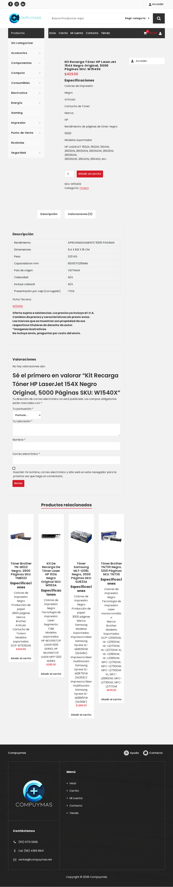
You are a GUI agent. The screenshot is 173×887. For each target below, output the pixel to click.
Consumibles (20, 83)
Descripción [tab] (48, 214)
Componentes (21, 63)
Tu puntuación (23, 409)
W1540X (18, 306)
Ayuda (134, 753)
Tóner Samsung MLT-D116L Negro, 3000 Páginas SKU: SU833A (81, 573)
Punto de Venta (22, 133)
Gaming (16, 113)
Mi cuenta (75, 798)
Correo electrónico (26, 454)
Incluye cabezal (24, 284)
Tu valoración (22, 421)
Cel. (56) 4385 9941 (31, 851)
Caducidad (21, 277)
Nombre (19, 440)
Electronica (19, 93)
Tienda (73, 813)
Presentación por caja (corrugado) (37, 291)
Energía (16, 103)
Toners (84, 188)
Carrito (74, 791)
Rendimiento (22, 243)
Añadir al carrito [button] (21, 658)
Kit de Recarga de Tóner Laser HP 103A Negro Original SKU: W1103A (51, 574)
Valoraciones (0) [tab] (80, 214)
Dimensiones (22, 250)
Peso (17, 257)
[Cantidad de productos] (69, 174)
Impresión (18, 123)
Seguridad (18, 153)
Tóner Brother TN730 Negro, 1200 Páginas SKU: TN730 (111, 569)
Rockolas (17, 143)
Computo (18, 73)
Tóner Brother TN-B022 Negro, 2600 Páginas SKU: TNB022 (21, 571)
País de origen (23, 270)
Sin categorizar (22, 43)
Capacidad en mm (26, 264)
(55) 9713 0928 (28, 842)
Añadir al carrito (89, 173)
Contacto (156, 753)
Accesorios (19, 53)
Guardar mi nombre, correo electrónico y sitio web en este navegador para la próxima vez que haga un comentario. (64, 474)
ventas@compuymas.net (35, 859)
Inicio (72, 783)
